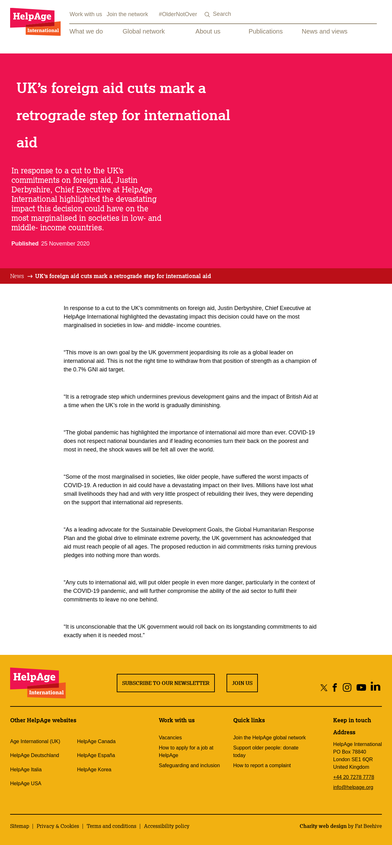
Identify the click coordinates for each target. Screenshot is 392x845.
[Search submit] (207, 15)
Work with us (86, 14)
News (17, 276)
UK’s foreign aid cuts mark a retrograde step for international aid (123, 276)
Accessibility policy (167, 826)
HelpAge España (96, 755)
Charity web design (323, 826)
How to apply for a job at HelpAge (186, 751)
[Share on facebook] (335, 687)
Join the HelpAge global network (269, 737)
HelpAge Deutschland (34, 755)
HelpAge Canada (96, 741)
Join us (242, 683)
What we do (86, 31)
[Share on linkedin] (375, 687)
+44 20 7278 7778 (353, 777)
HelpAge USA (25, 783)
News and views (325, 31)
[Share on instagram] (347, 687)
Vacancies (170, 737)
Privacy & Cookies (58, 826)
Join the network (127, 14)
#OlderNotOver (178, 14)
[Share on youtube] (361, 687)
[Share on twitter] (324, 687)
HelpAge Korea (94, 769)
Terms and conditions (111, 826)
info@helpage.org (353, 787)
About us (208, 31)
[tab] (22, 276)
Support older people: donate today (265, 751)
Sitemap (19, 826)
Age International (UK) (35, 741)
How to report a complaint (262, 765)
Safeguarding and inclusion (189, 765)
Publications (266, 31)
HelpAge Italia (26, 769)
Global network (143, 31)
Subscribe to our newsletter (165, 683)
